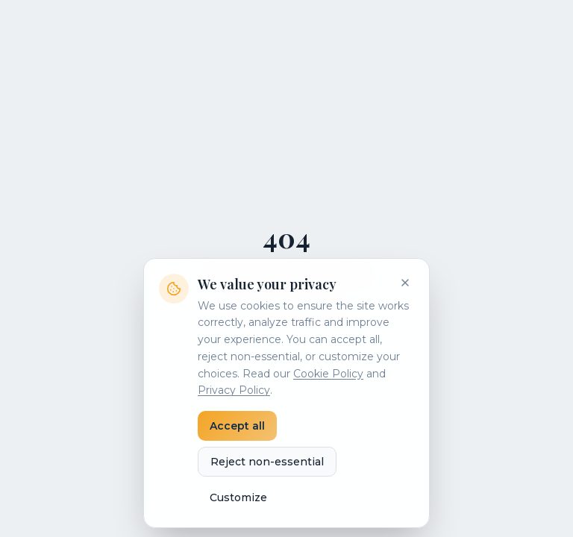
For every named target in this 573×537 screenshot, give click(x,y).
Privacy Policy (234, 390)
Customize (238, 497)
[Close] (405, 283)
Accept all (237, 426)
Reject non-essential (267, 461)
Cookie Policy (328, 373)
